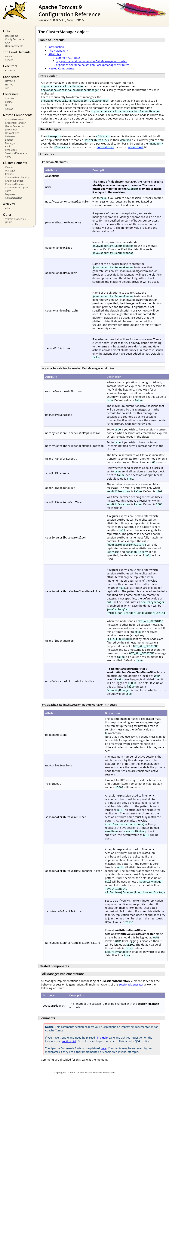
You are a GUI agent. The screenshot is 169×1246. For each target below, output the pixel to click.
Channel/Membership (17, 177)
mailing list (69, 1041)
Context (9, 98)
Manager (10, 143)
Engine (9, 102)
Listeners (10, 136)
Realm (8, 146)
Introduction (56, 47)
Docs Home (11, 35)
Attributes (54, 54)
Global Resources (14, 126)
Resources (11, 150)
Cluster (9, 108)
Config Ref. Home (14, 39)
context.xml (105, 147)
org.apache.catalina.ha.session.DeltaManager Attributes (91, 61)
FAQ (7, 42)
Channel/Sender (14, 180)
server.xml (135, 147)
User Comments (14, 46)
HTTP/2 (9, 84)
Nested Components (61, 68)
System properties (15, 219)
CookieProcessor (14, 119)
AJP (7, 88)
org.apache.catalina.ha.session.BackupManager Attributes (92, 65)
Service (9, 60)
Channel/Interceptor (16, 187)
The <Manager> (58, 50)
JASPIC (8, 222)
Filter (8, 208)
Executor (10, 70)
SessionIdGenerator (16, 153)
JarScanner (11, 129)
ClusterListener (13, 197)
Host (8, 105)
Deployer (10, 194)
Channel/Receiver (15, 184)
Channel (9, 174)
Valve (8, 156)
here (103, 1048)
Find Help (102, 1037)
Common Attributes (68, 57)
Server (8, 56)
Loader (9, 139)
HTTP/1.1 (10, 81)
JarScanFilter (12, 133)
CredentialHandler (15, 122)
